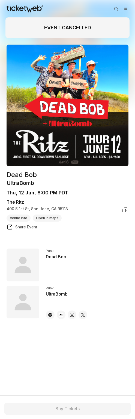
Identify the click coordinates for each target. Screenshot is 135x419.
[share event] (22, 228)
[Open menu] (125, 8)
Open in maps (47, 218)
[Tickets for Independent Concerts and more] (25, 8)
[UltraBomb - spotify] (50, 315)
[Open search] (116, 8)
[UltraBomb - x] (83, 315)
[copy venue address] (124, 209)
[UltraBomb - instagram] (72, 315)
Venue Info (18, 218)
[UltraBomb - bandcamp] (61, 315)
